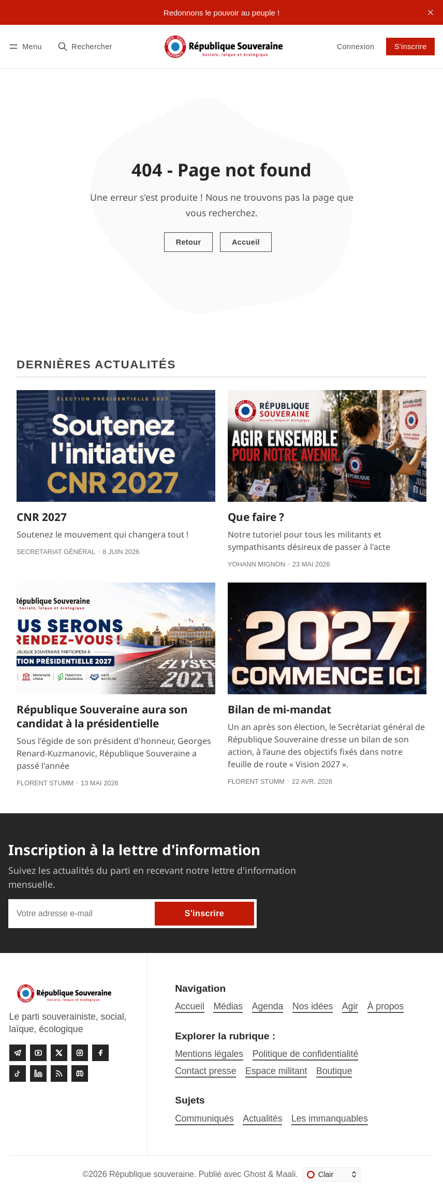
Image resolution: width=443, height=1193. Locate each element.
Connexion (355, 46)
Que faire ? (256, 517)
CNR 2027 (42, 517)
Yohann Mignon (256, 564)
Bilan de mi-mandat (279, 709)
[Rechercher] (85, 46)
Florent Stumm (45, 783)
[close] (430, 12)
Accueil (246, 242)
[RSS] (59, 1073)
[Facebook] (100, 1053)
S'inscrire (410, 46)
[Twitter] (59, 1053)
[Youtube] (38, 1053)
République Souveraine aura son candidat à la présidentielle (102, 716)
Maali (286, 1174)
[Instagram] (79, 1053)
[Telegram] (17, 1053)
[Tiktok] (17, 1073)
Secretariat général (56, 552)
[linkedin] (38, 1073)
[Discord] (79, 1073)
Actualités (262, 1118)
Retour (188, 242)
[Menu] (27, 46)
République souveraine (151, 1174)
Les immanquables (329, 1118)
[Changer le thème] (331, 1174)
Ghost (255, 1174)
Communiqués (204, 1118)
